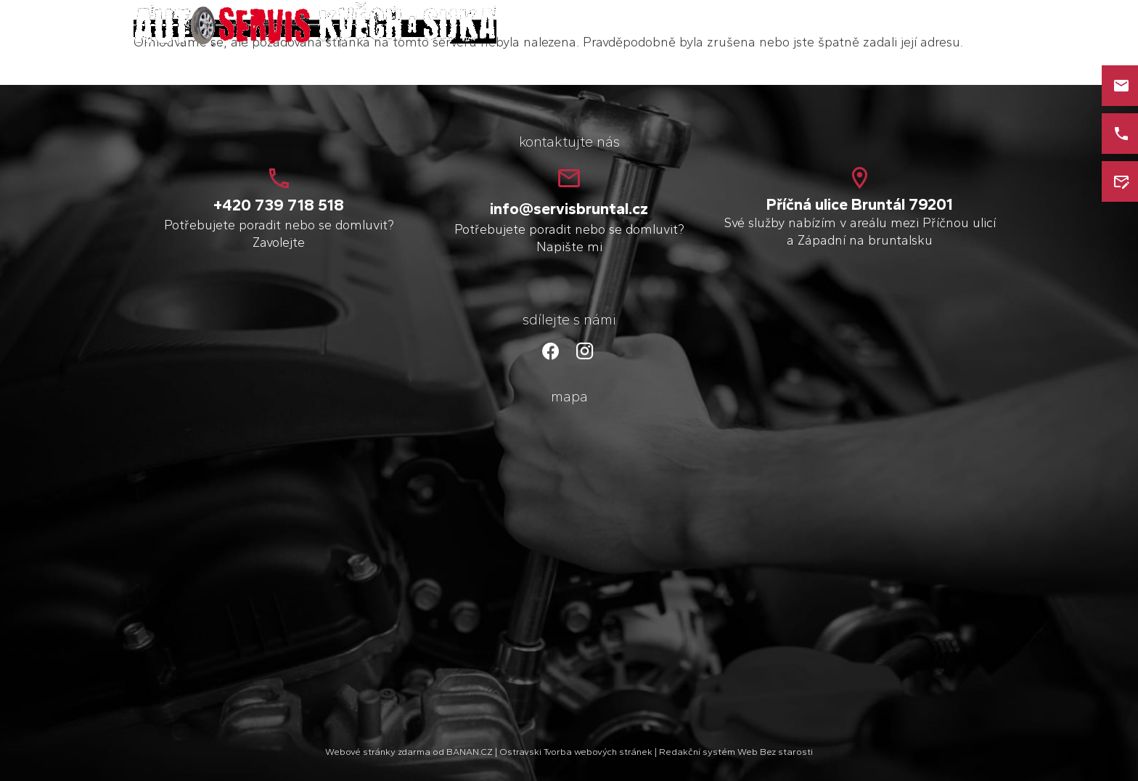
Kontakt (949, 27)
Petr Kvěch (270, 18)
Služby (886, 27)
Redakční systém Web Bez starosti (736, 751)
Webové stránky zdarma (377, 751)
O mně (828, 27)
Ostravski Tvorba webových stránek (575, 751)
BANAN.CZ (469, 751)
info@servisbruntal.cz (569, 208)
